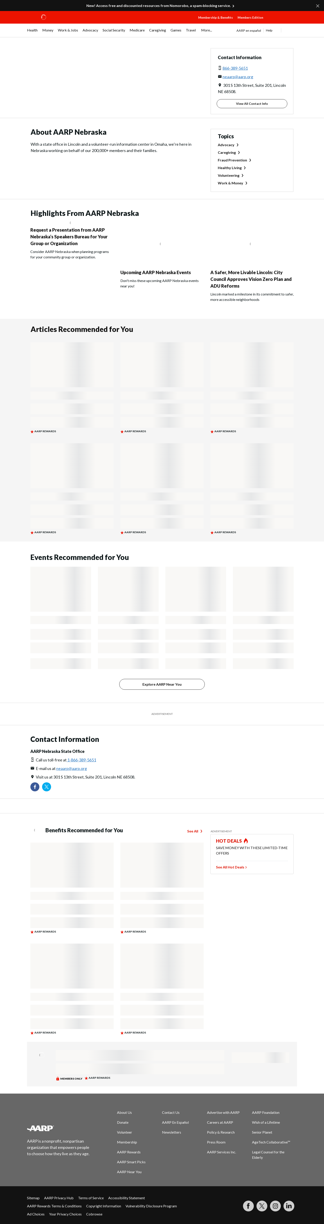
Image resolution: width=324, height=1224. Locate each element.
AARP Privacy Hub (59, 1198)
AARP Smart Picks (131, 1162)
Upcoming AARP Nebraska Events (155, 272)
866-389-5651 (235, 68)
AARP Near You (129, 1172)
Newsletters (171, 1132)
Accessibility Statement (126, 1198)
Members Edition (250, 17)
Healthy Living (230, 168)
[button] (281, 21)
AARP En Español (175, 1122)
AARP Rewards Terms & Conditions (54, 1206)
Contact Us (171, 1112)
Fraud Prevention (232, 160)
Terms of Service (91, 1198)
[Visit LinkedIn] (289, 1206)
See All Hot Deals (230, 867)
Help (269, 30)
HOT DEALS (229, 841)
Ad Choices (36, 1214)
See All (192, 831)
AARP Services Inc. (221, 1152)
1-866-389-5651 (81, 759)
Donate (122, 1122)
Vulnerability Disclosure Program (151, 1206)
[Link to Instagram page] (275, 1206)
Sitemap (33, 1198)
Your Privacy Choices (65, 1214)
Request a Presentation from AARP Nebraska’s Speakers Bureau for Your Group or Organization (69, 236)
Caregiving (227, 152)
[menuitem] (32, 32)
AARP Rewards (129, 1152)
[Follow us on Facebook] (34, 786)
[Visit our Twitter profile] (46, 786)
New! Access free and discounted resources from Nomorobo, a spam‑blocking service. (158, 5)
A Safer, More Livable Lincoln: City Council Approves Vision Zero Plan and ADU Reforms (251, 279)
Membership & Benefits (215, 17)
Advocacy (226, 145)
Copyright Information (103, 1206)
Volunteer (124, 1132)
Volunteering (228, 175)
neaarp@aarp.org (238, 76)
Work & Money (230, 183)
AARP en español (248, 30)
